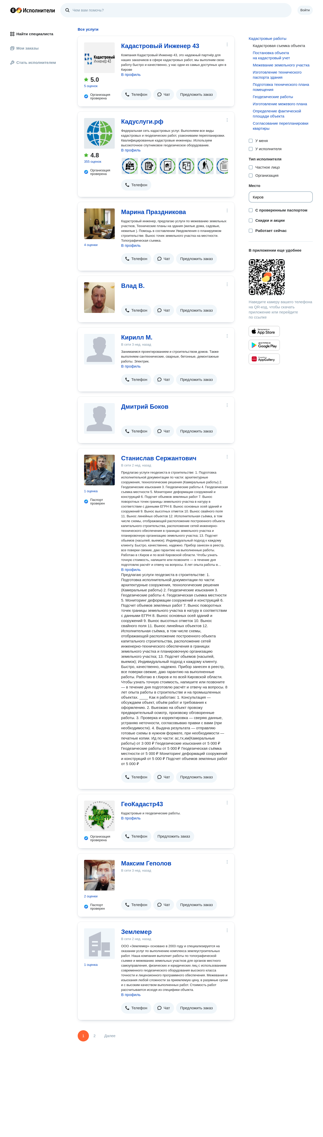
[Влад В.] (99, 297)
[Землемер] (99, 943)
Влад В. (133, 285)
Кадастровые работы (267, 38)
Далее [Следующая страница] (110, 1036)
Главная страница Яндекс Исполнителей (32, 10)
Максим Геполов (146, 863)
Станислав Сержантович (159, 458)
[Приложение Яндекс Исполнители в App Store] (264, 331)
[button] (136, 94)
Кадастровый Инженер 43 (160, 45)
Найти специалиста (31, 34)
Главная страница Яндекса (13, 10)
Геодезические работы (273, 97)
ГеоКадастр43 (142, 804)
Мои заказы (24, 48)
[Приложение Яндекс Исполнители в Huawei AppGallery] (264, 359)
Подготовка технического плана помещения (281, 87)
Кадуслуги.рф (142, 121)
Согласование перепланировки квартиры (280, 126)
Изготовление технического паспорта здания (277, 74)
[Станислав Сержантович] (99, 470)
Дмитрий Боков (144, 406)
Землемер (136, 931)
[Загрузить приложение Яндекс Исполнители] (281, 277)
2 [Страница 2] (95, 1036)
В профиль (131, 74)
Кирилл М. (137, 337)
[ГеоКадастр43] (99, 816)
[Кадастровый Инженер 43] (99, 57)
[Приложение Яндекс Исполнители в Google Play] (264, 345)
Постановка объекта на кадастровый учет (271, 55)
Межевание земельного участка (281, 65)
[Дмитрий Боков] (99, 418)
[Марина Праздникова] (99, 223)
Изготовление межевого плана (280, 104)
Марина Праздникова (153, 211)
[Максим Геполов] (99, 875)
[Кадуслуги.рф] (99, 133)
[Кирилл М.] (99, 349)
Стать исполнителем (33, 62)
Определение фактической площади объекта (277, 113)
